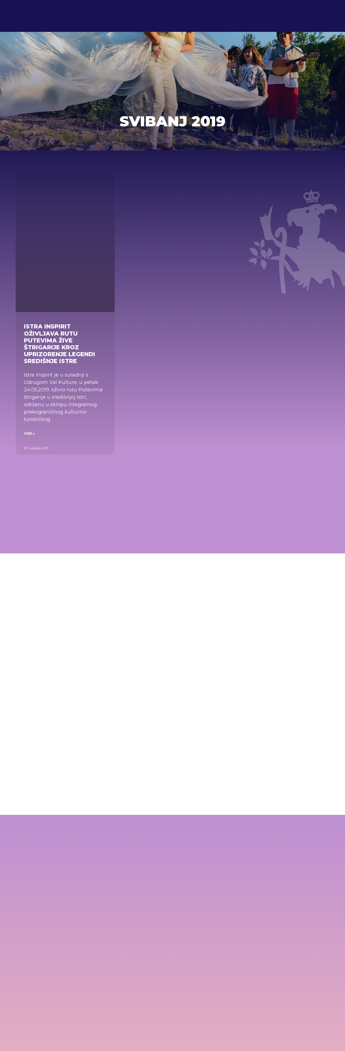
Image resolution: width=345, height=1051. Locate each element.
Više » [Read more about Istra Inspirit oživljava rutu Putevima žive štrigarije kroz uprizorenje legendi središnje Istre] (29, 433)
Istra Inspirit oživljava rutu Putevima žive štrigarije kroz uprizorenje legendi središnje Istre (59, 343)
